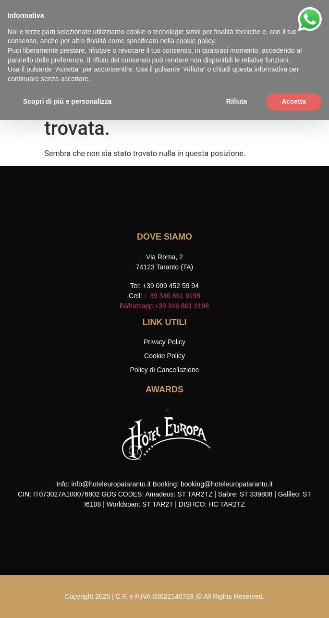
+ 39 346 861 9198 (172, 296)
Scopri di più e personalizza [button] (67, 101)
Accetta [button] (293, 101)
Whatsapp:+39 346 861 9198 (165, 306)
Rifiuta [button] (236, 101)
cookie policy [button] (195, 41)
